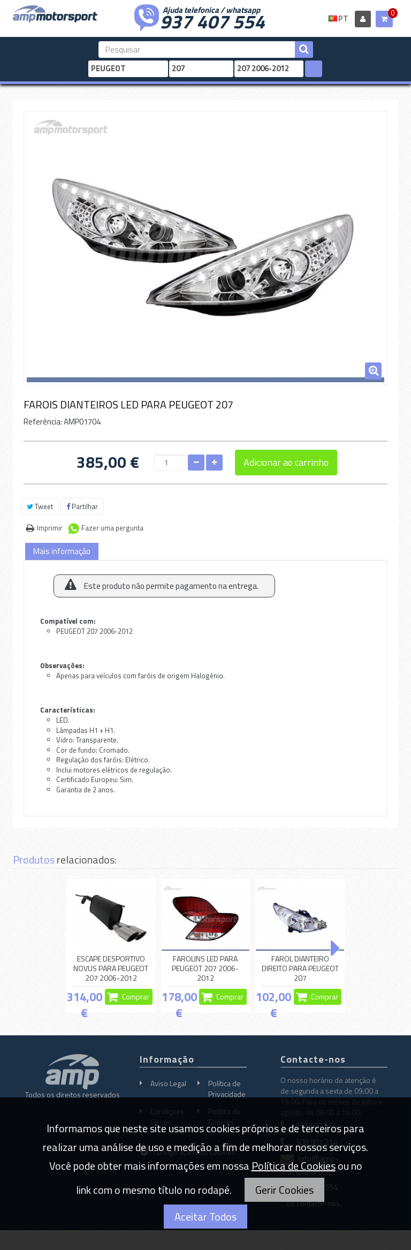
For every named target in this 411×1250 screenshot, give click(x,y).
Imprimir (50, 527)
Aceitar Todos (205, 1216)
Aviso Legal (168, 1083)
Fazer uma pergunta (112, 527)
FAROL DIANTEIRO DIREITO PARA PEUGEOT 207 (300, 968)
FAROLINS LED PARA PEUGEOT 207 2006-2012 (205, 968)
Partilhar (82, 506)
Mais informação (61, 551)
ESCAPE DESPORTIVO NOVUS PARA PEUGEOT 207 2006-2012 (110, 968)
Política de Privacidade (227, 1089)
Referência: (43, 421)
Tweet (40, 506)
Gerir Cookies (284, 1189)
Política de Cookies (294, 1165)
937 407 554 (212, 20)
